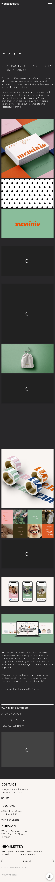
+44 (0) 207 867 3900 (11, 792)
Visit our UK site (10, 820)
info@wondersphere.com (14, 789)
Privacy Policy (9, 875)
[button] (27, 861)
